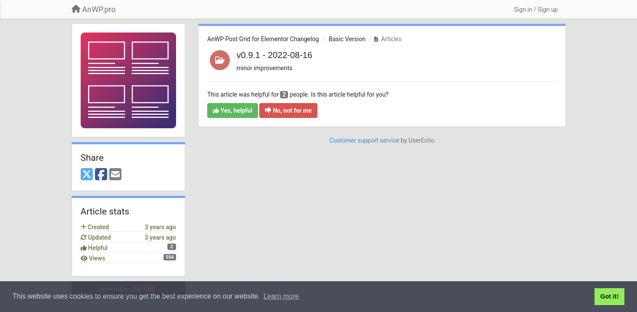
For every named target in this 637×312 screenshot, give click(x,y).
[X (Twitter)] (87, 174)
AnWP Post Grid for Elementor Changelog (263, 39)
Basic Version (347, 39)
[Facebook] (101, 174)
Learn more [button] (281, 296)
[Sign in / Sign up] (535, 9)
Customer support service (364, 140)
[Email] (115, 174)
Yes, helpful (232, 110)
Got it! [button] (609, 296)
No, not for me (288, 110)
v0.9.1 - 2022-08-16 (275, 55)
